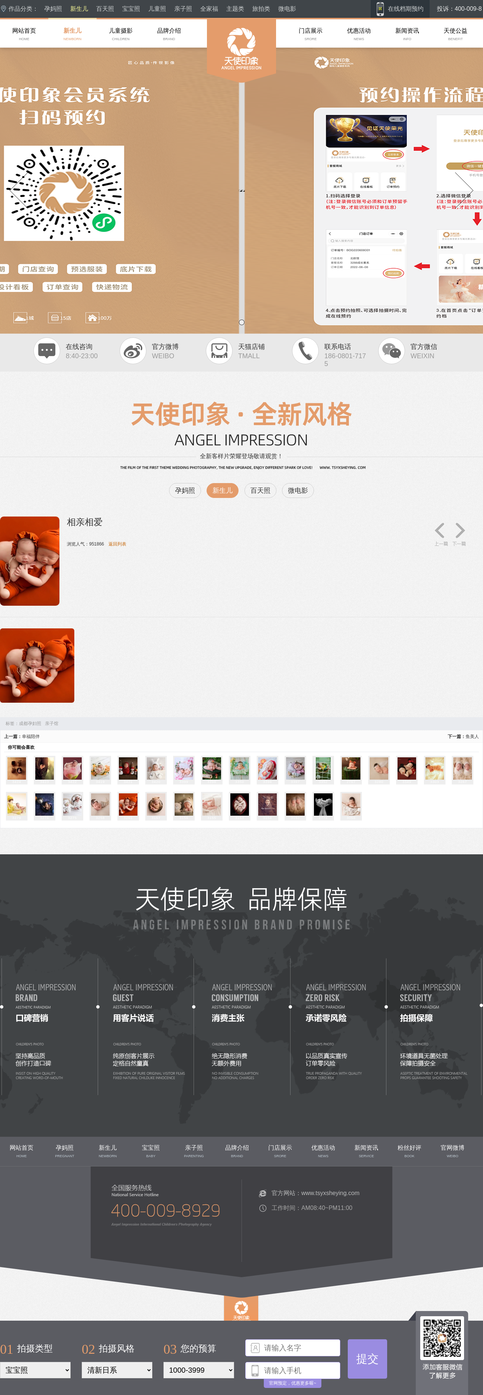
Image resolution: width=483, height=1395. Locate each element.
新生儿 (79, 9)
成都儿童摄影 (220, 96)
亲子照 (183, 9)
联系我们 (107, 1255)
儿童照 (157, 9)
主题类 (235, 9)
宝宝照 (131, 9)
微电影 (287, 9)
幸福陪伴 (31, 736)
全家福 (209, 9)
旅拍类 (261, 9)
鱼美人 (472, 736)
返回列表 (117, 544)
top (227, 1332)
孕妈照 (53, 9)
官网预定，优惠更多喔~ (292, 1383)
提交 (367, 1359)
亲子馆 (51, 723)
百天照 (105, 9)
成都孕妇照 (30, 723)
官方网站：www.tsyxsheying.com (316, 1193)
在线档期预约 (406, 9)
